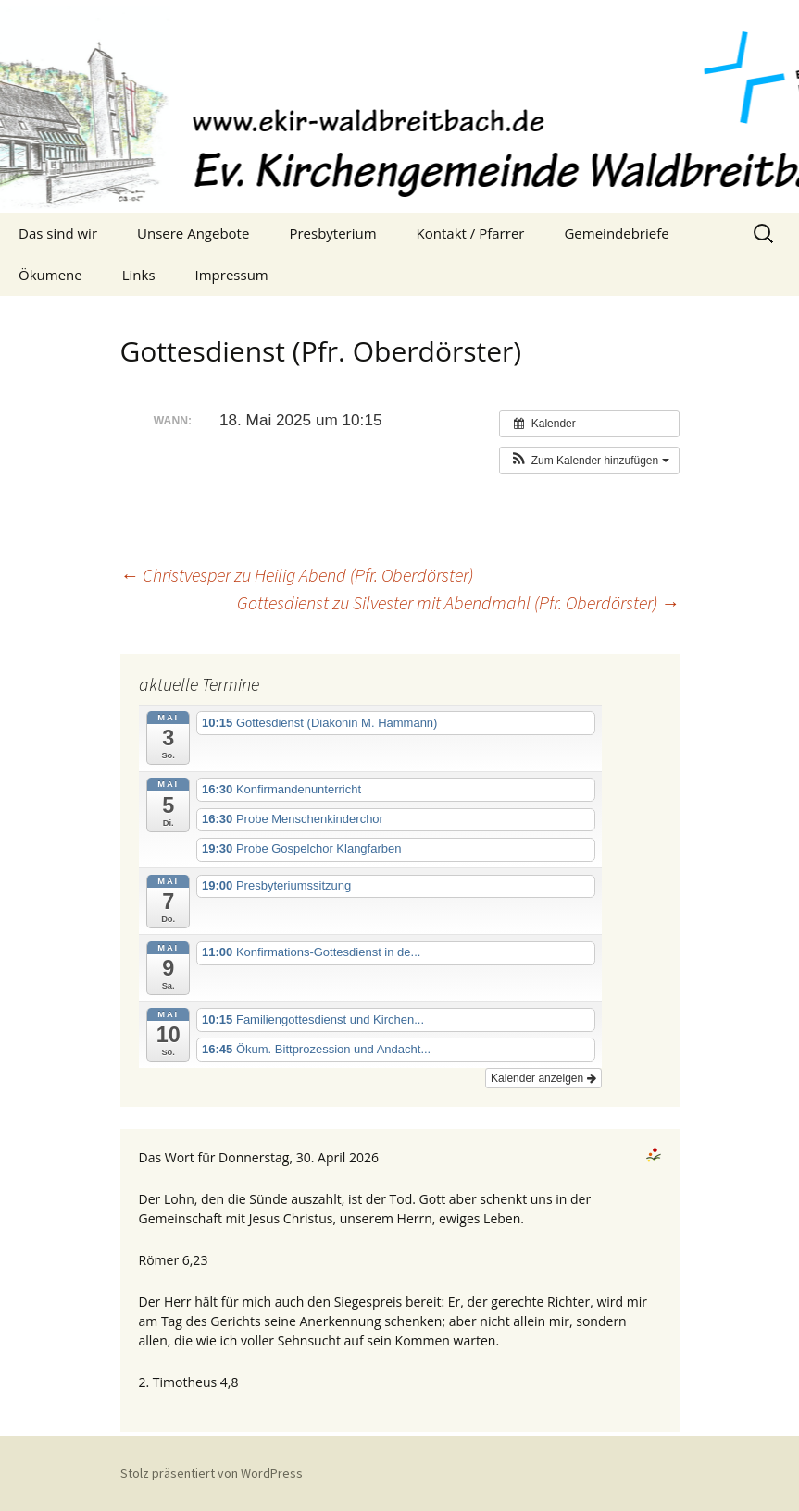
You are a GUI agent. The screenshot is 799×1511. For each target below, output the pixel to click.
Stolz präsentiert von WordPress (211, 1473)
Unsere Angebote (193, 233)
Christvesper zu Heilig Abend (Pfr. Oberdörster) (296, 574)
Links (139, 274)
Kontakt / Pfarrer (471, 233)
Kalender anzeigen (543, 1078)
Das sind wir (58, 233)
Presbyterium (332, 233)
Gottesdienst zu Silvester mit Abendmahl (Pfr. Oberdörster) (458, 602)
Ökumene (50, 274)
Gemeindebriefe (616, 233)
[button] (589, 460)
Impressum (231, 274)
